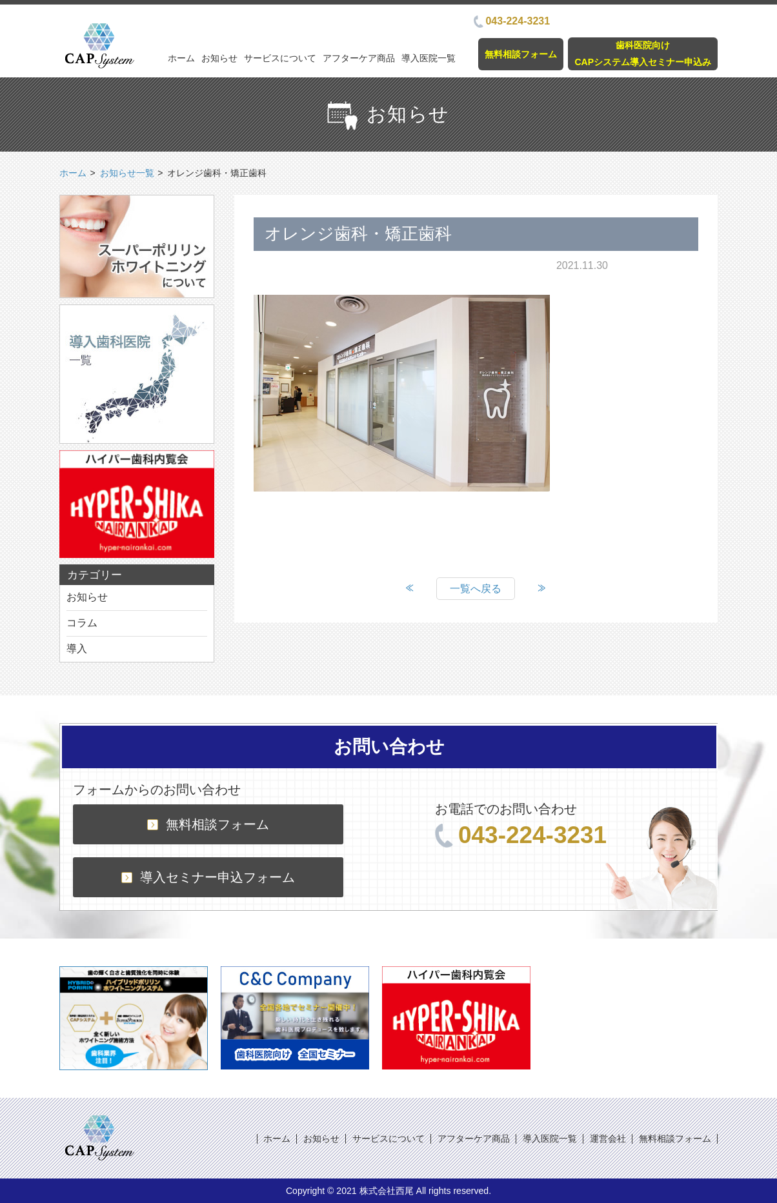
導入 (76, 648)
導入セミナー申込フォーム (208, 877)
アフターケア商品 (359, 58)
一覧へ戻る (475, 588)
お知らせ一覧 (127, 173)
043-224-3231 (512, 20)
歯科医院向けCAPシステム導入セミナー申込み (642, 53)
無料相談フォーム (521, 54)
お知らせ (219, 58)
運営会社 (608, 1138)
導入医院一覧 (428, 58)
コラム (81, 622)
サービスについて (280, 58)
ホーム (181, 58)
